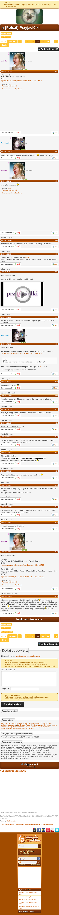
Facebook (39, 830)
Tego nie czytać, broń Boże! (10, 86)
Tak (15, 132)
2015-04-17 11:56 (6, 317)
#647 (56, 317)
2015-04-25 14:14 (6, 522)
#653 (56, 437)
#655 (56, 471)
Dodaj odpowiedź (49, 49)
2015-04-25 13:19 (6, 485)
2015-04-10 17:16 (6, 71)
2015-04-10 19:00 (6, 151)
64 (56, 41)
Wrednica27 (5, 143)
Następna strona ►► (29, 619)
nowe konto (22, 864)
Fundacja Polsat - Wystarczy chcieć (37, 727)
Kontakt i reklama (48, 824)
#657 (56, 507)
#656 (56, 485)
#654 (56, 452)
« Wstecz (12, 41)
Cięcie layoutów (11, 821)
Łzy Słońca (21, 725)
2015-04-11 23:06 (6, 271)
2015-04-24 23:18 (6, 452)
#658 (56, 522)
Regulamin (19, 824)
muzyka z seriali (5, 37)
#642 (56, 151)
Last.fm (48, 830)
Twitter (57, 830)
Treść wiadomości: (8, 670)
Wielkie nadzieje (18, 727)
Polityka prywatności (32, 824)
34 (43, 41)
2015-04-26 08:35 (6, 596)
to (8, 84)
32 (33, 41)
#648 (56, 344)
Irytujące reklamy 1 (25, 897)
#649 (56, 381)
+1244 (24, 150)
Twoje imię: (5, 688)
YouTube (52, 830)
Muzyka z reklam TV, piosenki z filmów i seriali (29, 839)
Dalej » (4, 45)
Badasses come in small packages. (12, 89)
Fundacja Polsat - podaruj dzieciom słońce (25, 723)
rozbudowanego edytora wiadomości (27, 656)
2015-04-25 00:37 (6, 471)
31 (27, 41)
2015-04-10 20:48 (6, 254)
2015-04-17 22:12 (6, 381)
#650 (56, 395)
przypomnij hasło (35, 864)
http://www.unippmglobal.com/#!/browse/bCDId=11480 (22, 577)
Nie (19, 132)
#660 (56, 596)
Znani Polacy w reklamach (27, 899)
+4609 (24, 70)
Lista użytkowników (7, 824)
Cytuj (55, 132)
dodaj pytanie (29, 765)
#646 (56, 271)
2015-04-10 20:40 (6, 240)
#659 (56, 552)
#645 (56, 254)
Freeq (28, 725)
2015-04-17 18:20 (6, 344)
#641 (56, 71)
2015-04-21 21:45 (6, 423)
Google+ (35, 830)
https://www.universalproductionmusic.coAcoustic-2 (21, 81)
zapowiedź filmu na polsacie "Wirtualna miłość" (17, 729)
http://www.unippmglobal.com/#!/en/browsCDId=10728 (22, 565)
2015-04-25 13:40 (6, 507)
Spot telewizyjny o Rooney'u (40, 725)
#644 (56, 240)
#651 (56, 409)
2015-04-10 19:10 (6, 181)
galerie (28, 890)
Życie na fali (5, 723)
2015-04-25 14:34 (6, 552)
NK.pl (43, 830)
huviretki (4, 61)
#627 (27, 257)
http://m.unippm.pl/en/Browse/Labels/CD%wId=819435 (22, 353)
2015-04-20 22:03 (6, 409)
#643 (56, 181)
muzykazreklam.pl (6, 33)
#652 (56, 423)
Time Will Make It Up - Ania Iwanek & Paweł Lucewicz (24, 458)
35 (48, 41)
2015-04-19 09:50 (6, 395)
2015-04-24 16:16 (6, 437)
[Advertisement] (20, 212)
